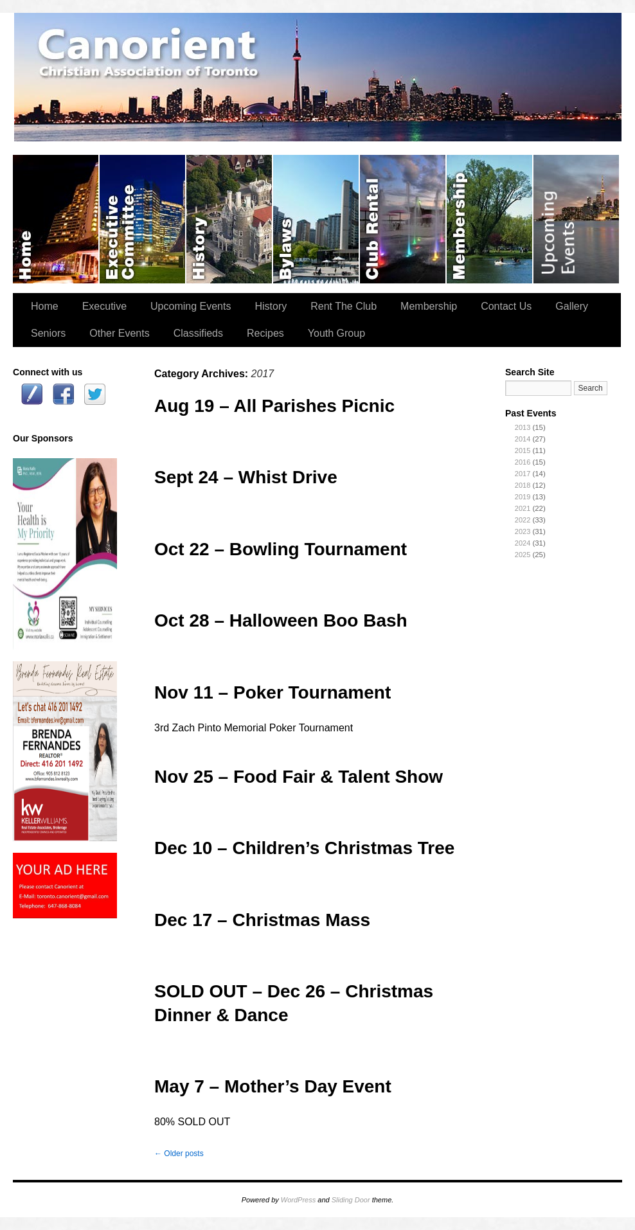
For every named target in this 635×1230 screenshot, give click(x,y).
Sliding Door (351, 1200)
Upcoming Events (576, 219)
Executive (104, 306)
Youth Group (336, 333)
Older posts (179, 1153)
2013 (522, 427)
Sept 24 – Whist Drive (245, 477)
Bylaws (316, 219)
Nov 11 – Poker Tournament (272, 692)
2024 (522, 543)
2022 (522, 520)
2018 (522, 485)
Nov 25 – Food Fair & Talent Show (298, 777)
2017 (522, 473)
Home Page (56, 219)
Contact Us (506, 306)
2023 (522, 531)
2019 (522, 497)
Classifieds (198, 333)
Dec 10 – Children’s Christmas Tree (304, 848)
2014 (522, 439)
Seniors (48, 333)
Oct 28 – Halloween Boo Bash (280, 620)
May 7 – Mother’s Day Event (272, 1086)
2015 (522, 450)
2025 (522, 554)
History (229, 219)
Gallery (571, 306)
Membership (490, 219)
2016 (522, 462)
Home (44, 306)
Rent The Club (403, 219)
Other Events (119, 333)
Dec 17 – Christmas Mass (262, 920)
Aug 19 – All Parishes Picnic (274, 406)
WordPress (298, 1200)
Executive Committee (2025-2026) (143, 219)
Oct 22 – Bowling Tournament (280, 549)
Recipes (265, 333)
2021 (522, 508)
